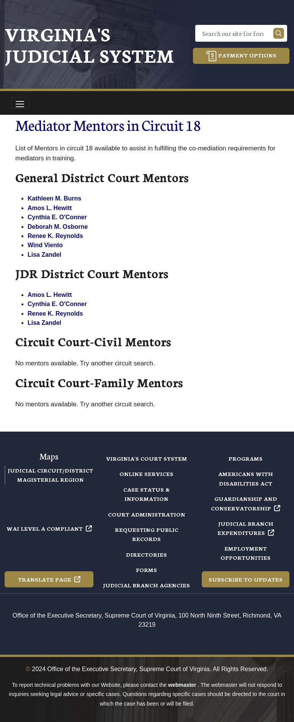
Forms (146, 570)
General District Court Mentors (102, 177)
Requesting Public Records (146, 534)
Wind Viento (45, 245)
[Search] (235, 33)
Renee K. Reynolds (55, 236)
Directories (146, 554)
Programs (246, 458)
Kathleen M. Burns (54, 198)
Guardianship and (245, 503)
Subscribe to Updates (246, 579)
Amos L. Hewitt (50, 208)
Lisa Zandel (44, 254)
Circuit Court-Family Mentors (99, 382)
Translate (49, 579)
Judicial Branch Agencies (146, 585)
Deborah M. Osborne (58, 226)
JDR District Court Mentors (91, 273)
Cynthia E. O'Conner (57, 217)
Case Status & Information (146, 494)
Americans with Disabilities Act (245, 478)
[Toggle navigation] (20, 103)
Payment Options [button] (241, 56)
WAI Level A (49, 528)
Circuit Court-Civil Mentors (93, 341)
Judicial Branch (245, 528)
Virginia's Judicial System (89, 44)
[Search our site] (278, 33)
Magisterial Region (50, 479)
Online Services (146, 474)
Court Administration (146, 514)
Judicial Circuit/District (50, 470)
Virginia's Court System (146, 458)
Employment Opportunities (245, 552)
